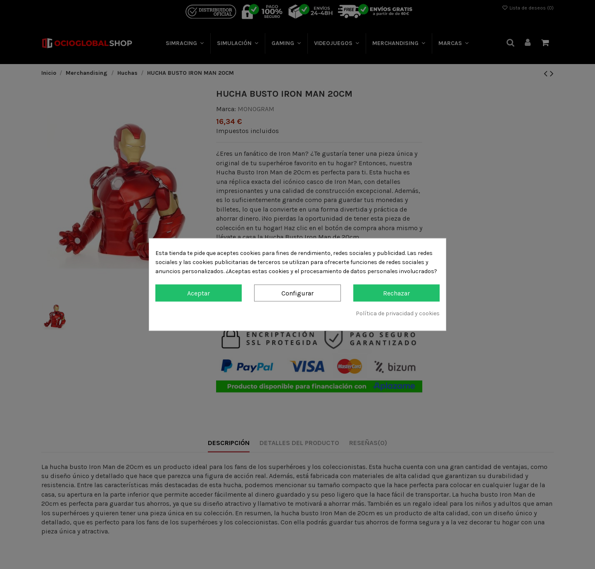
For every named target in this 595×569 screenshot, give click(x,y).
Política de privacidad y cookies (398, 313)
